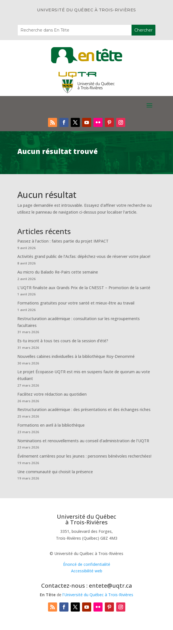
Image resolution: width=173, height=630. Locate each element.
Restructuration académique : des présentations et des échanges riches (84, 409)
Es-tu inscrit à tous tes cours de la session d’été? (62, 340)
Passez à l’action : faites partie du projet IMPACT (63, 241)
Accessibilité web (86, 570)
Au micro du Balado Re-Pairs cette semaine (57, 272)
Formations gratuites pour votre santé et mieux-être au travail (75, 303)
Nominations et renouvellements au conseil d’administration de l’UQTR (83, 440)
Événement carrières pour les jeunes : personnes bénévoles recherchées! (84, 456)
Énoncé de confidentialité (86, 564)
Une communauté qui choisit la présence (55, 471)
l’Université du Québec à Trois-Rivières (97, 594)
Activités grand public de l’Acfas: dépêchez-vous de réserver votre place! (83, 256)
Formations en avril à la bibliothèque (51, 425)
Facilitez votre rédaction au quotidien (52, 394)
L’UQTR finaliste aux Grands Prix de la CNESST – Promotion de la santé (83, 287)
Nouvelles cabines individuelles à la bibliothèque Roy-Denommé (76, 356)
